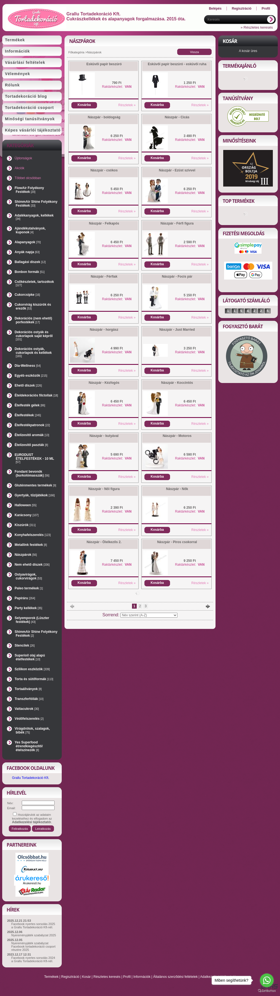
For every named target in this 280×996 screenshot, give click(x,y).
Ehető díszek (28, 385)
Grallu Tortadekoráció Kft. (30, 778)
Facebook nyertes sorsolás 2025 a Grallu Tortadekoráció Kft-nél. (33, 925)
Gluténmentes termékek (35, 485)
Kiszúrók (25, 525)
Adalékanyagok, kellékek (34, 217)
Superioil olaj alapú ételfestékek (30, 657)
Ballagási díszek (30, 262)
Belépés (215, 8)
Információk (141, 977)
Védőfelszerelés (29, 719)
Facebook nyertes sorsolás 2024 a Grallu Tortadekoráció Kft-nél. (33, 959)
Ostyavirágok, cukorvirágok (28, 576)
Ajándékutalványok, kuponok (30, 230)
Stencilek (25, 645)
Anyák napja (27, 252)
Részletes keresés (106, 977)
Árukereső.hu (32, 883)
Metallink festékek (31, 545)
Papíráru (25, 598)
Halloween (25, 505)
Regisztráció (70, 977)
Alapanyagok (28, 242)
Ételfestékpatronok (32, 425)
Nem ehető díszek (32, 565)
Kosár (86, 977)
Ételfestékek (28, 415)
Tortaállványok (28, 689)
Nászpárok (26, 555)
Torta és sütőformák (34, 679)
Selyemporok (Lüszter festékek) (32, 620)
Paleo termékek (29, 588)
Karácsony (27, 515)
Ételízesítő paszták (31, 445)
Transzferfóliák (29, 699)
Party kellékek (28, 608)
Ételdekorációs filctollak (36, 395)
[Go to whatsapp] (267, 980)
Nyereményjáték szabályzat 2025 (33, 935)
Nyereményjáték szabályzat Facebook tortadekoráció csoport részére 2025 (33, 946)
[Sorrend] (148, 615)
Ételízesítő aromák (32, 435)
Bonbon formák (30, 272)
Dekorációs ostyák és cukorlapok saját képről (34, 335)
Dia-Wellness (28, 366)
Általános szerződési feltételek (175, 977)
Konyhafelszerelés (33, 535)
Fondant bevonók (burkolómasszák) (32, 473)
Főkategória (76, 52)
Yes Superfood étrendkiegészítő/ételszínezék (29, 746)
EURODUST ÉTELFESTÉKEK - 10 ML (34, 458)
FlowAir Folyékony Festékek (29, 190)
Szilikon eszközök (32, 669)
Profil (127, 977)
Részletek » (127, 105)
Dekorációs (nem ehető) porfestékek (33, 320)
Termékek (51, 977)
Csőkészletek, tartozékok (34, 283)
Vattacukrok (27, 709)
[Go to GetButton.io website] (267, 990)
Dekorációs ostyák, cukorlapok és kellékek (33, 352)
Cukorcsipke (27, 295)
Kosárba (84, 105)
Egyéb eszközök (31, 375)
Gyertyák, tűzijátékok (35, 495)
